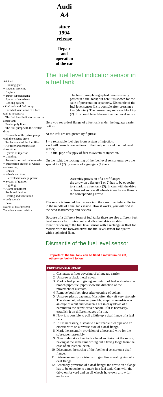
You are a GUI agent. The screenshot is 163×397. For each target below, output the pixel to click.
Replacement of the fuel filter (22, 142)
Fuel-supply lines (15, 124)
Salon (9, 203)
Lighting (11, 185)
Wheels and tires (15, 174)
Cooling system (15, 102)
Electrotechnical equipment (22, 178)
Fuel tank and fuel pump (19, 106)
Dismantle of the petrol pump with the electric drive (21, 136)
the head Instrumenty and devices (68, 210)
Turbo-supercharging (18, 95)
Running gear (13, 85)
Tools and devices (16, 192)
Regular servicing (16, 88)
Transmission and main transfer (24, 160)
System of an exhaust (18, 99)
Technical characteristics (17, 210)
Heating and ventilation (19, 195)
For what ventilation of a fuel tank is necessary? (21, 111)
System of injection (17, 153)
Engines (10, 92)
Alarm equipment (15, 188)
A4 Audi (8, 81)
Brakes (10, 170)
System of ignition (16, 181)
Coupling (11, 156)
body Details (13, 199)
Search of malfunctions (16, 206)
